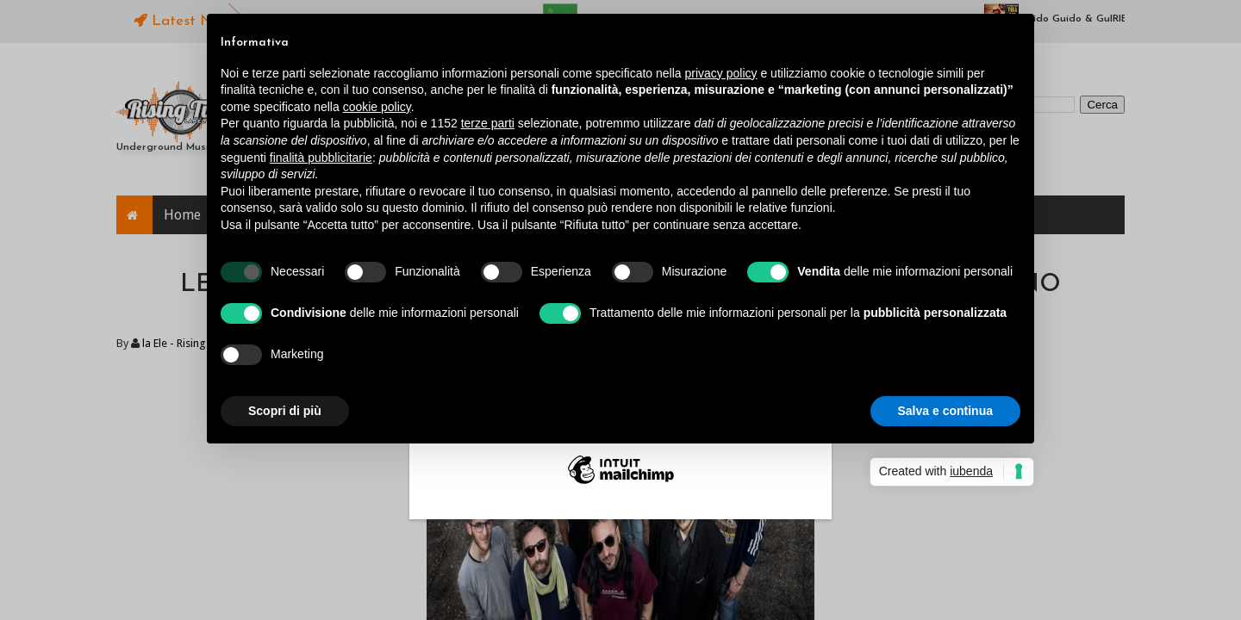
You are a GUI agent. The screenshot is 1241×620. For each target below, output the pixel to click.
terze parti (487, 123)
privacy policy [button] (721, 73)
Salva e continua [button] (945, 411)
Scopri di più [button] (284, 411)
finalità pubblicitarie (321, 157)
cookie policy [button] (377, 107)
